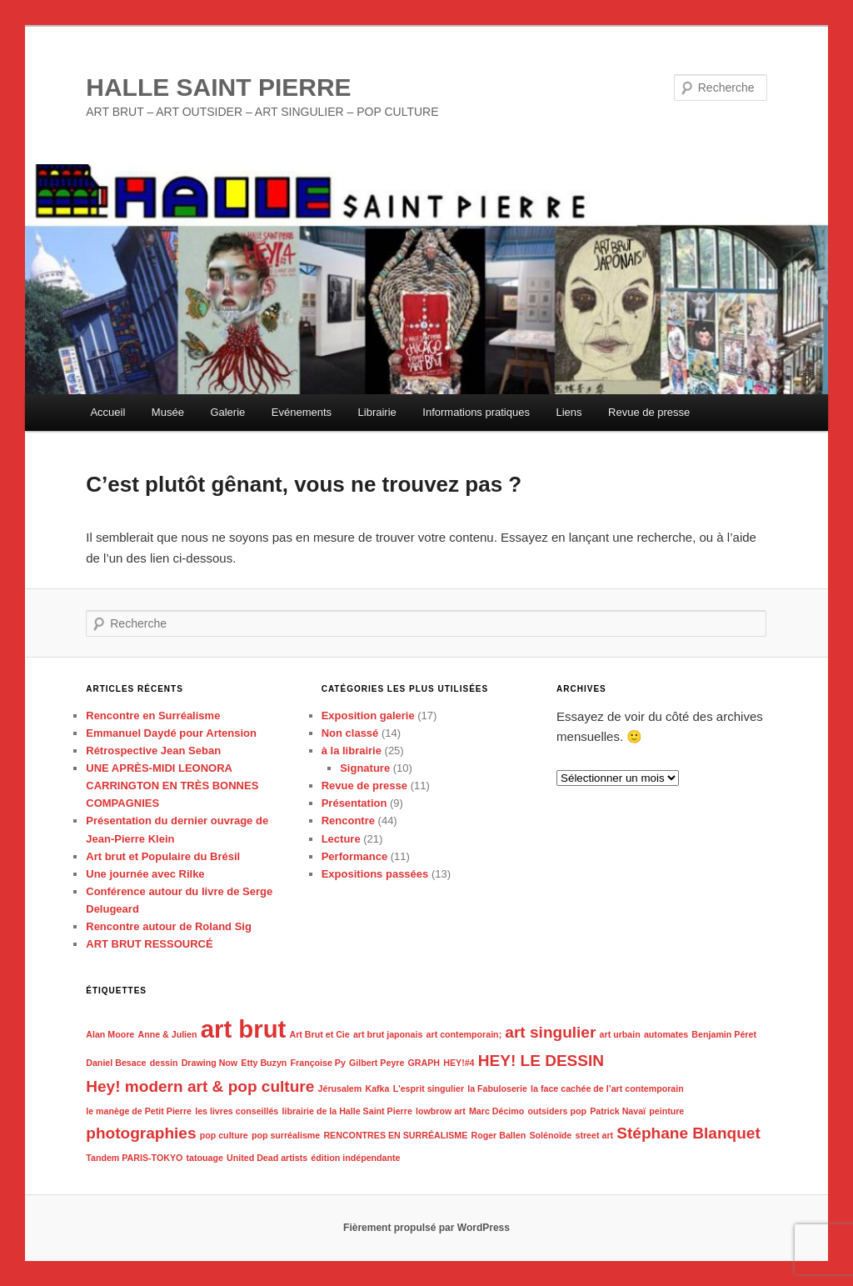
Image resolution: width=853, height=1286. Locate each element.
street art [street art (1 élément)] (594, 1135)
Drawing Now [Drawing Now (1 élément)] (210, 1063)
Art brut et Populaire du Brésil (163, 856)
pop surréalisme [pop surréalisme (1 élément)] (286, 1135)
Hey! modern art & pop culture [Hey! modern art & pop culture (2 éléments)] (200, 1086)
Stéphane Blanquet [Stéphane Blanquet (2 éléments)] (688, 1133)
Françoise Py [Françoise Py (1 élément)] (318, 1063)
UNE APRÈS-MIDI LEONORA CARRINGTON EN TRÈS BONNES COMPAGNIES (172, 785)
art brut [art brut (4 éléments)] (244, 1029)
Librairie (377, 412)
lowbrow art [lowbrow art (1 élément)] (441, 1111)
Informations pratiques (476, 412)
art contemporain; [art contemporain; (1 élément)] (464, 1034)
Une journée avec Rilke (145, 874)
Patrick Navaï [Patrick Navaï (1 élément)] (618, 1111)
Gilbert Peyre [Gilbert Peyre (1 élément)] (376, 1063)
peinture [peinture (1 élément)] (666, 1111)
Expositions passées (375, 874)
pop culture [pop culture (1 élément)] (224, 1135)
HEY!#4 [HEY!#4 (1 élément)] (458, 1063)
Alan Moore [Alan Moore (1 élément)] (110, 1034)
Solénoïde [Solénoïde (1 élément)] (550, 1135)
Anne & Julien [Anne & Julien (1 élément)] (167, 1034)
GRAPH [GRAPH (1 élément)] (424, 1063)
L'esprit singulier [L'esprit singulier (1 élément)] (428, 1088)
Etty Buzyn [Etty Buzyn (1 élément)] (264, 1063)
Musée (168, 412)
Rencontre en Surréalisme (153, 715)
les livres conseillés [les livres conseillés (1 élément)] (236, 1111)
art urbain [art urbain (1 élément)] (620, 1034)
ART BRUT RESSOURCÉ (149, 944)
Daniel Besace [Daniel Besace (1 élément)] (116, 1063)
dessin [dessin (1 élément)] (164, 1063)
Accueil (107, 412)
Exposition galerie (368, 715)
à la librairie (352, 750)
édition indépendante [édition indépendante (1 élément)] (355, 1158)
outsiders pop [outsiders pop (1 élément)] (557, 1111)
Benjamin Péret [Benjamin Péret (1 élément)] (723, 1034)
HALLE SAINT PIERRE (218, 87)
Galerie (227, 412)
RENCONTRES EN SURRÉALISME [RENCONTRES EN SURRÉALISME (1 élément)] (395, 1135)
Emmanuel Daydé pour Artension (171, 733)
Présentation (354, 803)
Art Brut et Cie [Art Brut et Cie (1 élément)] (320, 1034)
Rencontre (348, 820)
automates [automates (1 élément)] (666, 1034)
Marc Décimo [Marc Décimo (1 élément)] (496, 1111)
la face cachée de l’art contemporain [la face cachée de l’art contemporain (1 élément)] (607, 1088)
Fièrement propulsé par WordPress (426, 1227)
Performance (354, 856)
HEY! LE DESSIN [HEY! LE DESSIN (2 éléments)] (541, 1060)
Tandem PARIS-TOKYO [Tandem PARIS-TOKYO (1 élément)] (134, 1158)
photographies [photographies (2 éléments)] (141, 1133)
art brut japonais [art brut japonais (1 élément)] (388, 1034)
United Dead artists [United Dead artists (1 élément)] (267, 1158)
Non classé (350, 733)
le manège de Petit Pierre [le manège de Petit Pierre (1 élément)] (139, 1111)
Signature (365, 768)
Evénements (302, 412)
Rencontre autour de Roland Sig (169, 926)
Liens (568, 412)
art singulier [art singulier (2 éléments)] (550, 1032)
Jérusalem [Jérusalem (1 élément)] (340, 1088)
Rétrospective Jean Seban (153, 750)
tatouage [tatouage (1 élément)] (204, 1158)
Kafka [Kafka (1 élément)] (377, 1088)
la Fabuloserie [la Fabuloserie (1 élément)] (497, 1088)
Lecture (341, 839)
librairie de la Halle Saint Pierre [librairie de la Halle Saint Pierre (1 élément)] (347, 1111)
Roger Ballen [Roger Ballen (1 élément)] (498, 1135)
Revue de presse (649, 412)
